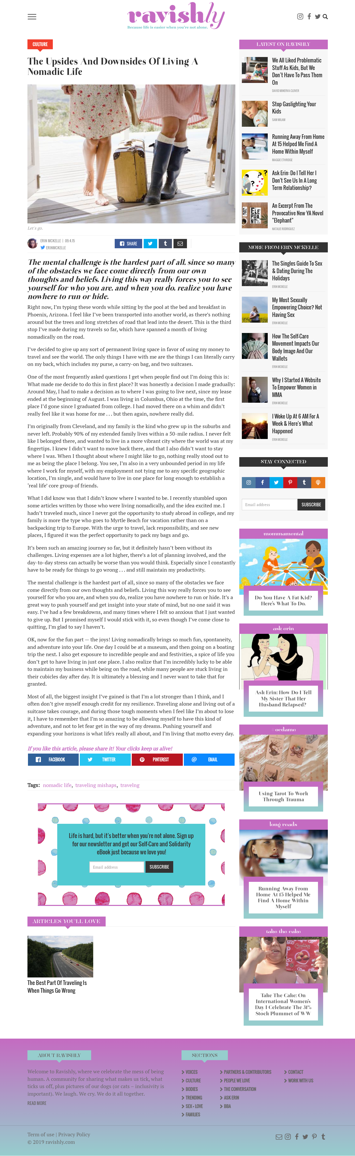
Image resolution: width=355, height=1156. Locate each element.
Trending (194, 1098)
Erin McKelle (50, 240)
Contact (295, 1072)
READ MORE (36, 1103)
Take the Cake (283, 931)
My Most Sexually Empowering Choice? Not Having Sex (297, 307)
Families (193, 1114)
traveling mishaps (96, 785)
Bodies (192, 1089)
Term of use (40, 1134)
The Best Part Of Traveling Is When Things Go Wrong (57, 986)
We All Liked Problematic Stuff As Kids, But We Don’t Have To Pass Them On (297, 71)
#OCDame (283, 729)
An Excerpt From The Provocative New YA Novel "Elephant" (297, 213)
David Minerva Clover (285, 91)
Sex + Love (194, 1106)
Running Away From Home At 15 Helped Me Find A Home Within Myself (298, 144)
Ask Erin (283, 628)
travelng (130, 785)
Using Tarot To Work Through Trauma (283, 796)
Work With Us (300, 1080)
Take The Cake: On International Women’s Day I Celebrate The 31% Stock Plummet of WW (283, 1004)
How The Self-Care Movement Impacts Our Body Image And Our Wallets (295, 347)
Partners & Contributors (247, 1072)
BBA (227, 1106)
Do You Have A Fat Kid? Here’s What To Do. (283, 600)
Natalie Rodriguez (283, 229)
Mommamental (283, 533)
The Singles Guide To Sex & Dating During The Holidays (297, 270)
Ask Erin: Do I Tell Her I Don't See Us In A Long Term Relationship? (294, 180)
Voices (192, 1072)
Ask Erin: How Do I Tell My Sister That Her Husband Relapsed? (283, 698)
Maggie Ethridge (282, 160)
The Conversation (240, 1089)
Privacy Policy (74, 1134)
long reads (283, 824)
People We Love (237, 1080)
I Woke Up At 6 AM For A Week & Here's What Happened (295, 423)
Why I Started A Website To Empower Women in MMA (296, 387)
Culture (40, 44)
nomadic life (57, 785)
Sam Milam (278, 120)
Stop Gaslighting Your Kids (294, 107)
